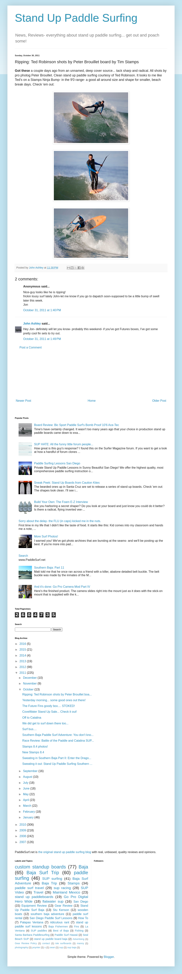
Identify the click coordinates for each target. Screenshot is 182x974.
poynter (36, 947)
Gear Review (63, 905)
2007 (23, 842)
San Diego (80, 901)
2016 (23, 643)
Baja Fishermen (58, 926)
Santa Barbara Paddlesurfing (32, 934)
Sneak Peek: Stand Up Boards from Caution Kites (67, 482)
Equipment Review (34, 905)
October (28, 689)
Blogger (109, 956)
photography (21, 947)
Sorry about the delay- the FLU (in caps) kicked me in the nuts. (60, 521)
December (30, 677)
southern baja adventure (47, 914)
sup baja (71, 947)
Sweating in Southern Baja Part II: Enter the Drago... (56, 758)
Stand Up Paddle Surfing (76, 18)
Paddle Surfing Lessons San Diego (57, 463)
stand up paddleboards (34, 897)
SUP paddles (39, 930)
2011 (23, 672)
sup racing (62, 888)
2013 (23, 661)
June (26, 788)
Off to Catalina (31, 717)
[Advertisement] (91, 374)
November (30, 683)
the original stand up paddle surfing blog (64, 852)
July (26, 782)
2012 (23, 667)
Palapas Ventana (31, 922)
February (29, 811)
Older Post (159, 400)
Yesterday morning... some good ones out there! (54, 700)
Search (23, 555)
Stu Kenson (61, 910)
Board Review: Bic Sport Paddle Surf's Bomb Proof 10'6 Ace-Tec (76, 425)
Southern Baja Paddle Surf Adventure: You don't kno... (58, 734)
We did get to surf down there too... (45, 723)
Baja (83, 866)
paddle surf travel (29, 888)
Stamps (74, 883)
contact (46, 943)
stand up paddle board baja (50, 938)
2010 (23, 824)
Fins (76, 926)
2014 (23, 655)
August (28, 776)
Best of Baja (61, 930)
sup (61, 947)
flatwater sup (53, 901)
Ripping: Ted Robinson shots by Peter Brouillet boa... (57, 694)
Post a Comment (31, 347)
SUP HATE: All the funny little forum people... (63, 444)
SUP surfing (52, 879)
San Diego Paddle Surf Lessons (51, 918)
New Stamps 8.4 (33, 752)
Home (92, 400)
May (26, 794)
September (30, 771)
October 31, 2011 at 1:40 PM (42, 310)
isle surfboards (63, 943)
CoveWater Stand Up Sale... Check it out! (49, 711)
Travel (38, 892)
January (28, 817)
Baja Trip (49, 883)
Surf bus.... (29, 729)
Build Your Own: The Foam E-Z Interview (61, 502)
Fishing (79, 930)
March (27, 805)
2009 (23, 830)
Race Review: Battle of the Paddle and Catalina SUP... (58, 740)
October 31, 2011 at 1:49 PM (42, 338)
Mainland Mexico (66, 892)
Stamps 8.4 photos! (35, 746)
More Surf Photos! (46, 536)
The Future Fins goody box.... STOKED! (48, 706)
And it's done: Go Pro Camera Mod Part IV (62, 586)
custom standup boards (40, 866)
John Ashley (32, 323)
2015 (23, 649)
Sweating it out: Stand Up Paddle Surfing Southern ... (57, 763)
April (26, 800)
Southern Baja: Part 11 (49, 567)
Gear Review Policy (26, 943)
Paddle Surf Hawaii (66, 934)
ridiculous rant (59, 922)
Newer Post (23, 400)
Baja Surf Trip (43, 872)
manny (80, 943)
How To (83, 918)
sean (52, 947)
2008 (23, 836)
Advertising (78, 939)
